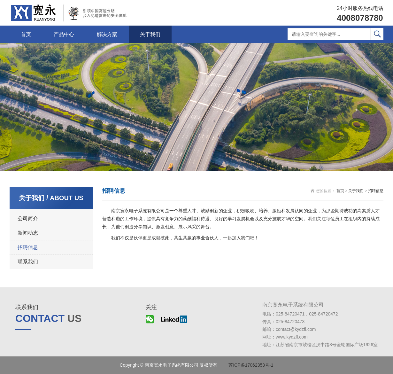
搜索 (377, 34)
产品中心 (64, 34)
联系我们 (28, 261)
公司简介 (28, 218)
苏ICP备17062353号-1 (250, 365)
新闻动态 (28, 233)
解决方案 (107, 34)
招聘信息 (28, 247)
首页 (26, 34)
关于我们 (150, 34)
